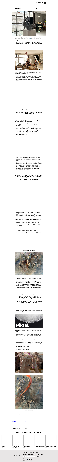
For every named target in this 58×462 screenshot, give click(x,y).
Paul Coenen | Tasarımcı (40, 427)
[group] (29, 442)
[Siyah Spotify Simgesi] (27, 459)
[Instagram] (24, 459)
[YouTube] (31, 459)
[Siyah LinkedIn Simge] (26, 459)
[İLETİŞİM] (36, 452)
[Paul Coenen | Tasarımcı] (41, 423)
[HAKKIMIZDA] (25, 452)
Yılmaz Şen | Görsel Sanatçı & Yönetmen (29, 428)
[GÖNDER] (37, 456)
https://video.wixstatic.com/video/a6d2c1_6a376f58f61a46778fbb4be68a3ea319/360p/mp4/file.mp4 (28, 136)
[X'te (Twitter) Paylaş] (17, 414)
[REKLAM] (31, 452)
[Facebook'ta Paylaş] (15, 414)
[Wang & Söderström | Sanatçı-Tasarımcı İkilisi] (17, 423)
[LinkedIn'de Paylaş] (19, 414)
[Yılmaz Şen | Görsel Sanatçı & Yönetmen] (29, 423)
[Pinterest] (29, 459)
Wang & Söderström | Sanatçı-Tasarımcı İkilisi (16, 428)
